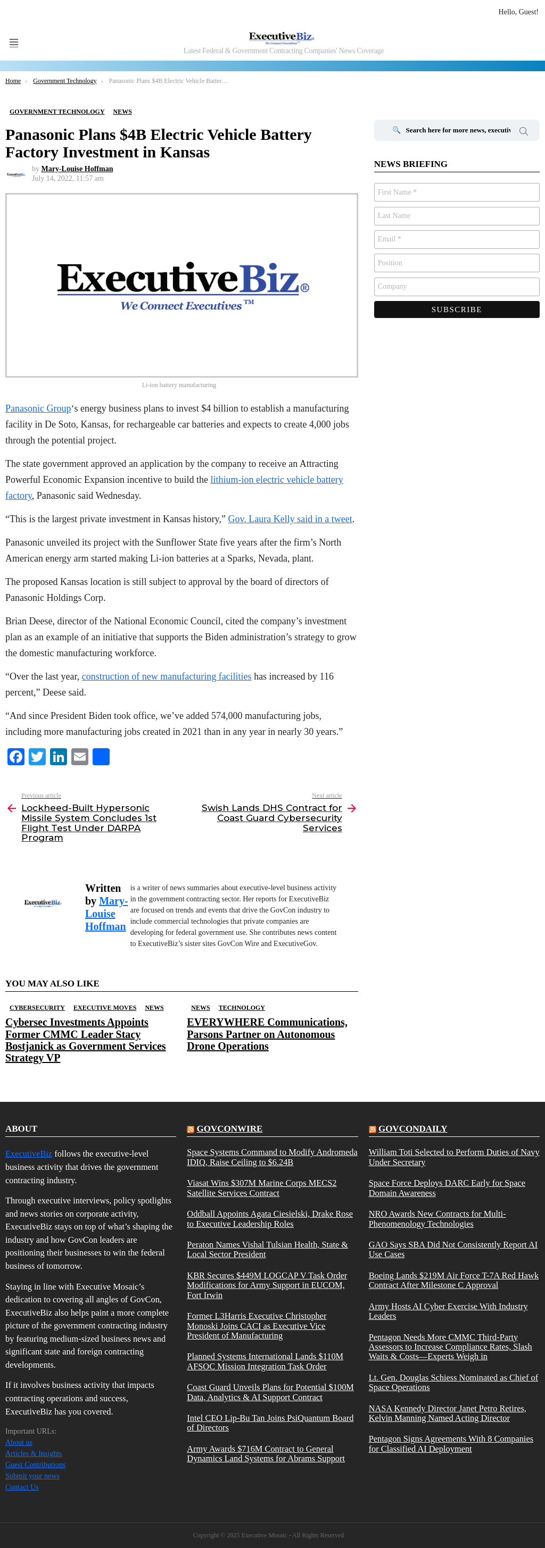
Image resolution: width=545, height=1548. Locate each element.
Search (523, 133)
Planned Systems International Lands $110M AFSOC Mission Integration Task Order (265, 1361)
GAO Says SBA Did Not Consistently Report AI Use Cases (453, 1249)
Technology (242, 1007)
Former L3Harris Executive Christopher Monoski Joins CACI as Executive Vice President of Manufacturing (256, 1326)
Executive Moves (104, 1007)
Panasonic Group (38, 408)
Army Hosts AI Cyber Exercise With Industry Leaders (448, 1311)
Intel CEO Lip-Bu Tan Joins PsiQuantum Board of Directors (270, 1423)
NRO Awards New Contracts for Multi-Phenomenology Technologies (437, 1218)
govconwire (230, 1129)
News (154, 1007)
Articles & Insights (33, 1454)
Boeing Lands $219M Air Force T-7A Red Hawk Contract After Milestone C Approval (454, 1280)
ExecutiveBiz (28, 1154)
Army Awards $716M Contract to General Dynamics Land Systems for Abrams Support (266, 1453)
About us (18, 1442)
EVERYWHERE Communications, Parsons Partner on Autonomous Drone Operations (267, 1033)
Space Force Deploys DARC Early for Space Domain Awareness (447, 1188)
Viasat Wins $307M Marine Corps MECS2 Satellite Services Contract (261, 1188)
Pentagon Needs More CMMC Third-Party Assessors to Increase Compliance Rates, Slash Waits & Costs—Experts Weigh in (450, 1347)
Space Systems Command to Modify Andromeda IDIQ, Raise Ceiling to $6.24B (272, 1157)
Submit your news (32, 1476)
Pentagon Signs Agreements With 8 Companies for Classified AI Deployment (451, 1443)
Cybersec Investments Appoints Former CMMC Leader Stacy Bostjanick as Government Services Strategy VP (85, 1039)
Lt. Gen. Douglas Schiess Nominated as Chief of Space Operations (454, 1382)
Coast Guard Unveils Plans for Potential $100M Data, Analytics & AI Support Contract (270, 1392)
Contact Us (22, 1487)
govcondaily (413, 1129)
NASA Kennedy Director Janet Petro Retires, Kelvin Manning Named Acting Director (447, 1413)
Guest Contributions (35, 1465)
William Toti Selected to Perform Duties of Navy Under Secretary (454, 1157)
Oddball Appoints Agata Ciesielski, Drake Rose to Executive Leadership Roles (270, 1218)
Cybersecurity (37, 1007)
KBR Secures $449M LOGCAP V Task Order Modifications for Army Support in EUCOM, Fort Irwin (267, 1285)
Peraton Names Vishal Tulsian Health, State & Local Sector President (267, 1249)
